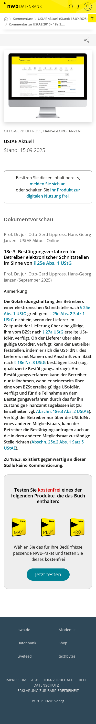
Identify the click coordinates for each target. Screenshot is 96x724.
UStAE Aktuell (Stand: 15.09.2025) (63, 18)
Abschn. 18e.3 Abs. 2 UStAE (62, 411)
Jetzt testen (48, 574)
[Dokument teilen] (86, 40)
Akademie (67, 629)
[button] (71, 7)
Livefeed (24, 656)
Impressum (16, 679)
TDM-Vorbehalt (58, 679)
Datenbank (26, 643)
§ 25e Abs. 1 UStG (53, 263)
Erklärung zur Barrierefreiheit (48, 690)
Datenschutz (46, 685)
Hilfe (82, 679)
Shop (63, 643)
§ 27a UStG (52, 332)
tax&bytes (67, 656)
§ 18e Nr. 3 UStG (30, 362)
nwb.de (23, 629)
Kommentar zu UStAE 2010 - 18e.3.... (37, 24)
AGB (34, 679)
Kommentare (23, 18)
